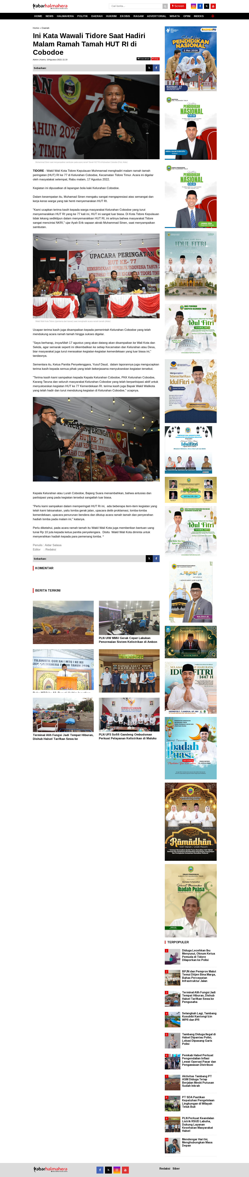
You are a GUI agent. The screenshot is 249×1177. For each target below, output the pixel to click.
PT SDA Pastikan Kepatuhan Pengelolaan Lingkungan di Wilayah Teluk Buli (198, 1102)
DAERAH (97, 16)
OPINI (186, 16)
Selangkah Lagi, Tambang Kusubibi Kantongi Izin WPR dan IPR (199, 1016)
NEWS (49, 16)
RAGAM (138, 16)
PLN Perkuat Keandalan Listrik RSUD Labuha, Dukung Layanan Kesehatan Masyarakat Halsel (198, 1124)
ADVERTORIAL (156, 16)
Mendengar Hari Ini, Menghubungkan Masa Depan (197, 1142)
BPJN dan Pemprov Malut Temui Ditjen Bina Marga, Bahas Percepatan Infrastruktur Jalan (199, 976)
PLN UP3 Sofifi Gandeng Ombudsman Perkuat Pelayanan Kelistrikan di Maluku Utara (127, 738)
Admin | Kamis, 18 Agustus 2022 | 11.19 (50, 60)
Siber (176, 1168)
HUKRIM (111, 16)
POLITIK (82, 16)
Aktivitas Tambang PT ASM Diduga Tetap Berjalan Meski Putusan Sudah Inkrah (198, 1081)
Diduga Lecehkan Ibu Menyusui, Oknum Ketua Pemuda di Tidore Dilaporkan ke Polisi (198, 955)
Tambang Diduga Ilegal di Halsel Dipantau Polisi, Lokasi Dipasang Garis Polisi (199, 1039)
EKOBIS (125, 16)
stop (155, 58)
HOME (38, 16)
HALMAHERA (65, 16)
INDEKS (199, 16)
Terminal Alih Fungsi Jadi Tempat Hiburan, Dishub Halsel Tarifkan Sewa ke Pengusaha (63, 738)
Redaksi (164, 1168)
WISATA (175, 16)
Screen (178, 6)
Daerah (45, 28)
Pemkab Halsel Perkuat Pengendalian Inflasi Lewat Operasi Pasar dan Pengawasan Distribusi (199, 1060)
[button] (212, 14)
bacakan (144, 58)
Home (36, 28)
